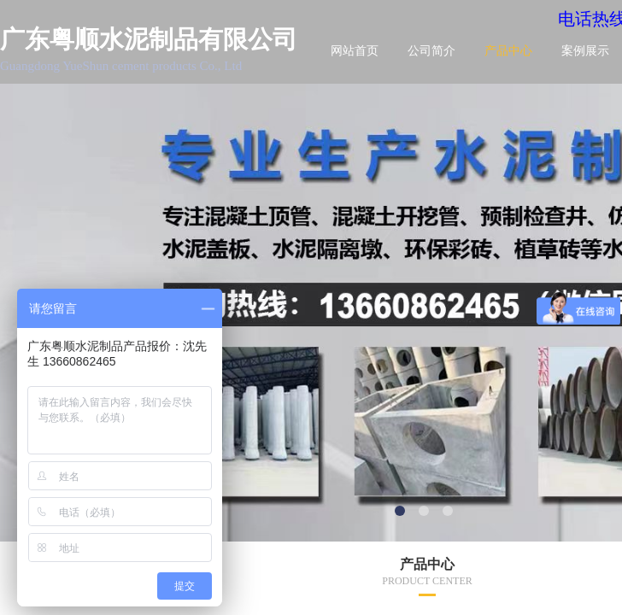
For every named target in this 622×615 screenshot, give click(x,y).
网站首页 (354, 50)
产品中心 (508, 50)
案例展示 (585, 50)
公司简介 (431, 50)
